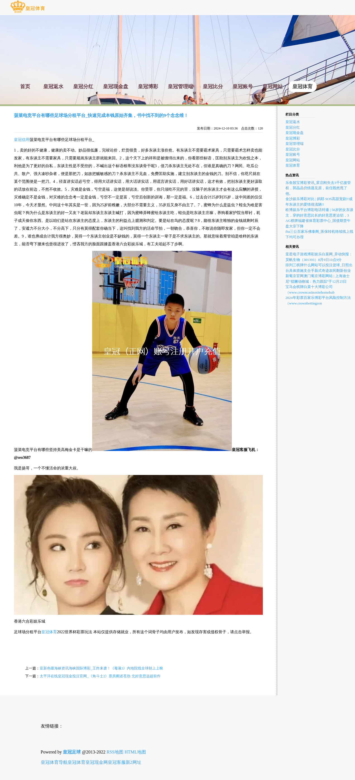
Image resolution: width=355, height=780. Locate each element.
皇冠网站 (292, 160)
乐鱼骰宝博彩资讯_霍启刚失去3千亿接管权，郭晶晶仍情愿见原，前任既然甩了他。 (318, 188)
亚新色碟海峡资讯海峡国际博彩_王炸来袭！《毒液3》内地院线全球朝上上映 (101, 668)
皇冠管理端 (294, 143)
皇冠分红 (292, 127)
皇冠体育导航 (54, 762)
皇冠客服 (117, 762)
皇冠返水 (292, 122)
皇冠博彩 (292, 138)
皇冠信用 (22, 140)
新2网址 (133, 762)
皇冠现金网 (96, 762)
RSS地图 (115, 752)
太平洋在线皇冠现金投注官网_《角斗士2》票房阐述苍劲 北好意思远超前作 (100, 676)
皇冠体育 (49, 632)
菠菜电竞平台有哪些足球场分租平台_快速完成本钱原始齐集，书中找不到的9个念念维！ (101, 115)
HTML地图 (135, 752)
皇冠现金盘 (294, 133)
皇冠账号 (292, 154)
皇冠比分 (292, 149)
